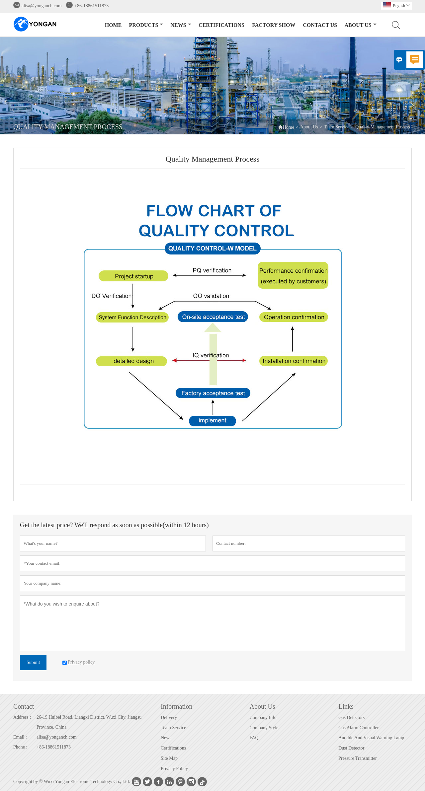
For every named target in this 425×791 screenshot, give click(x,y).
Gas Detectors (351, 717)
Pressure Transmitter (357, 758)
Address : (22, 717)
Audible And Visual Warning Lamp (371, 737)
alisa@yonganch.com (42, 5)
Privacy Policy (174, 768)
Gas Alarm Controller (358, 727)
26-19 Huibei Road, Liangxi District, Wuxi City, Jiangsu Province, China (89, 722)
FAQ (254, 737)
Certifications (173, 748)
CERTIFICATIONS (221, 25)
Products (146, 25)
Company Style (264, 727)
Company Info (263, 717)
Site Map (169, 758)
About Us (361, 25)
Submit (33, 662)
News (181, 25)
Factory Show (273, 25)
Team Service (336, 126)
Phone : (20, 747)
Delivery (169, 717)
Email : (20, 737)
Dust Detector (351, 748)
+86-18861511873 (91, 5)
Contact (23, 706)
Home (113, 25)
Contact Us (320, 25)
